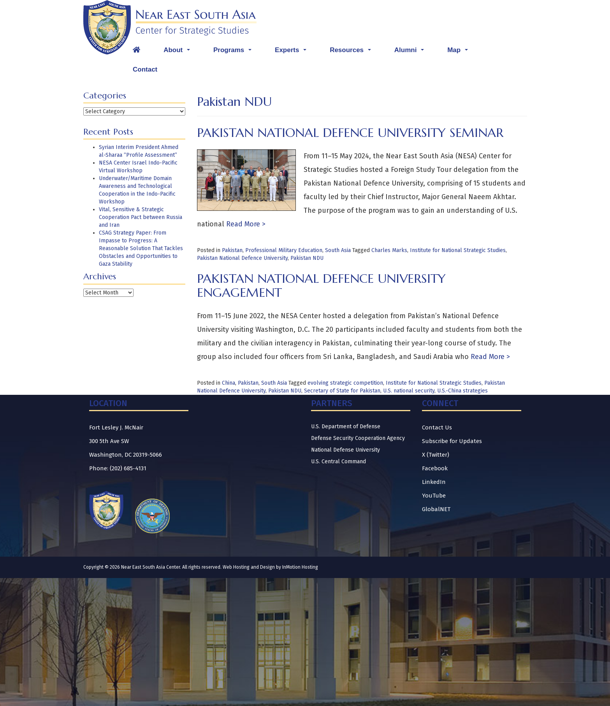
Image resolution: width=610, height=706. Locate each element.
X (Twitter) (435, 454)
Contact (145, 69)
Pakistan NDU (306, 258)
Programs (234, 52)
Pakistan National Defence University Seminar (350, 132)
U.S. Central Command (338, 461)
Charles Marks (389, 250)
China (228, 383)
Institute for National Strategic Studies (458, 250)
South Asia (338, 250)
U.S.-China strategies (462, 390)
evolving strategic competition (345, 383)
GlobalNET (436, 509)
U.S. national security (408, 390)
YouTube (434, 495)
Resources (352, 52)
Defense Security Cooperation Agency (358, 438)
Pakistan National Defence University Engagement (321, 285)
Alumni (411, 52)
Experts (292, 52)
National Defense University (345, 450)
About (178, 52)
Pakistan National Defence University (242, 258)
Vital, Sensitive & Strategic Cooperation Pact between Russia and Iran (140, 217)
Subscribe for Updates (452, 441)
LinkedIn (434, 481)
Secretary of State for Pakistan (342, 390)
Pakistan (232, 250)
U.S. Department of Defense (345, 426)
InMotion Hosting (300, 567)
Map (459, 52)
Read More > (244, 224)
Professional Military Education (283, 250)
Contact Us (437, 427)
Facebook (435, 468)
